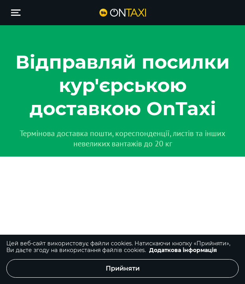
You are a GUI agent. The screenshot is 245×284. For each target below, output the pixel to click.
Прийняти (123, 268)
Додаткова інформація (183, 250)
